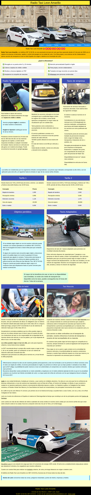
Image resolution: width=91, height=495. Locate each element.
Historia (63, 45)
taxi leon (24, 149)
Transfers (87, 45)
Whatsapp (53, 74)
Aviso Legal (71, 494)
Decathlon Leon (6, 464)
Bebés (79, 45)
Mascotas (72, 45)
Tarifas (56, 45)
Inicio (41, 45)
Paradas (48, 45)
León (3, 381)
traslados (30, 469)
